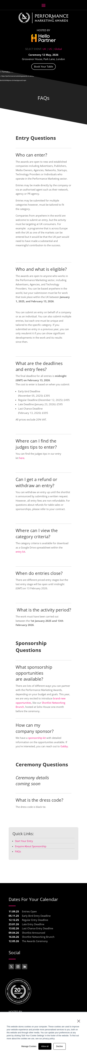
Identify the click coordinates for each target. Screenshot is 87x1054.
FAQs (43, 98)
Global (58, 49)
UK (44, 49)
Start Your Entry (24, 841)
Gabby (64, 746)
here (21, 458)
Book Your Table (43, 66)
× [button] (79, 1021)
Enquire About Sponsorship (30, 846)
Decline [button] (59, 1046)
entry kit (20, 551)
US (50, 49)
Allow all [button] (45, 1046)
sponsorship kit (37, 737)
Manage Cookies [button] (28, 1046)
